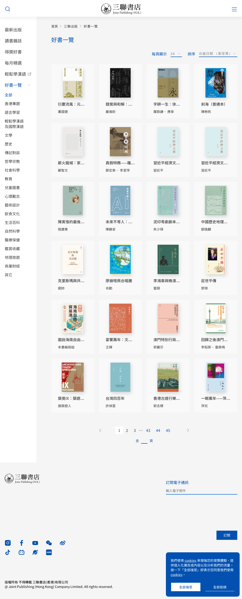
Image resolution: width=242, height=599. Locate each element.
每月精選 (13, 63)
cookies (190, 560)
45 (168, 430)
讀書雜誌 (13, 40)
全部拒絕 (219, 587)
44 (158, 430)
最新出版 (13, 29)
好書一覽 (13, 85)
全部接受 (185, 587)
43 (148, 430)
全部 (8, 95)
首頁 (54, 26)
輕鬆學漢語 (15, 74)
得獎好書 (13, 52)
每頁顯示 (159, 54)
